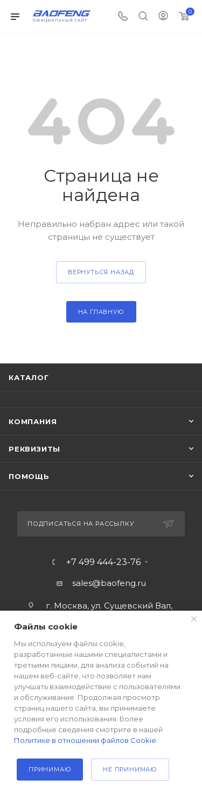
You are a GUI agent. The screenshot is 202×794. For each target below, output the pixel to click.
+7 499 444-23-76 (103, 562)
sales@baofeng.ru (109, 583)
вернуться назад (101, 272)
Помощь (29, 476)
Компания (33, 421)
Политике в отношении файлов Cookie (85, 740)
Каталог (29, 377)
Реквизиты (34, 449)
